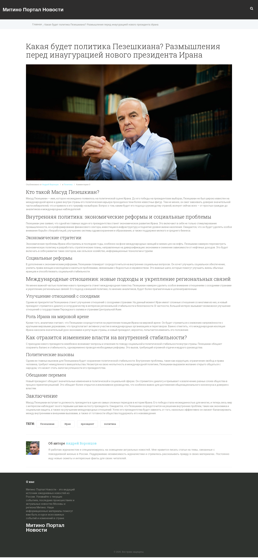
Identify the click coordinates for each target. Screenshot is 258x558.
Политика (68, 184)
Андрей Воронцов (50, 184)
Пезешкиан (47, 423)
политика (110, 423)
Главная (37, 24)
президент (87, 423)
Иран (67, 423)
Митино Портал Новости (33, 9)
